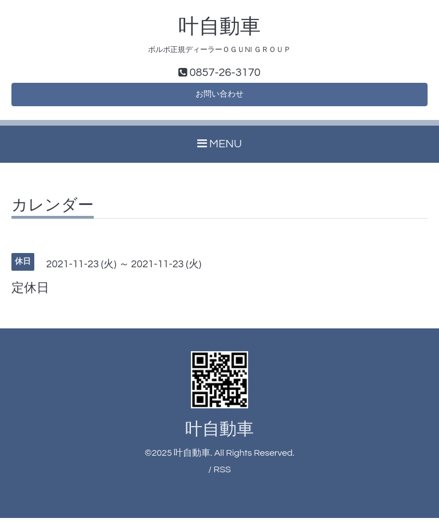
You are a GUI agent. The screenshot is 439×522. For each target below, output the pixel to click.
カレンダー (52, 210)
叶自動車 (219, 27)
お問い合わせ (219, 97)
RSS (221, 474)
